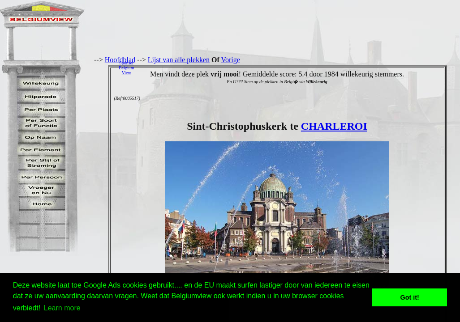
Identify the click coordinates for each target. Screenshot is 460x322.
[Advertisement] (299, 67)
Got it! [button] (409, 297)
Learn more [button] (62, 308)
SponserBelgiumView (126, 67)
